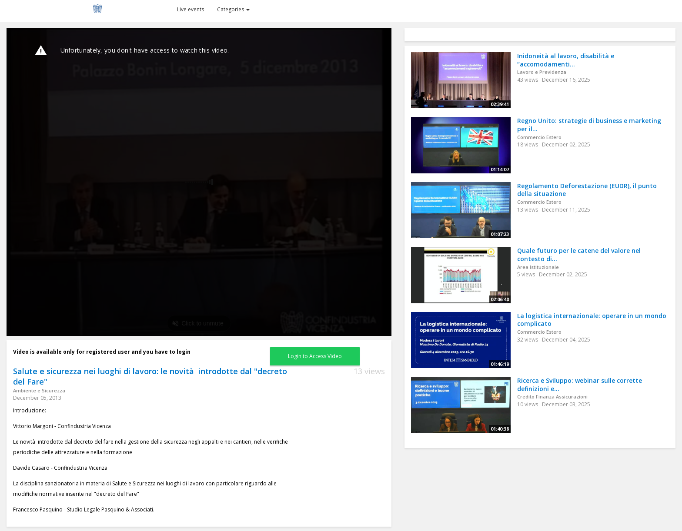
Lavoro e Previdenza (541, 72)
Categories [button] (233, 9)
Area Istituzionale (538, 267)
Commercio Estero (539, 137)
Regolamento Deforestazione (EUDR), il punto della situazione (587, 190)
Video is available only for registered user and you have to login (102, 351)
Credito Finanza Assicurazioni (552, 396)
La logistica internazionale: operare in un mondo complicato (591, 320)
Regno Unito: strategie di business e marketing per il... (589, 124)
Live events (190, 9)
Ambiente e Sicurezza (39, 390)
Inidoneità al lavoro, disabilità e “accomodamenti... (565, 60)
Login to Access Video (315, 356)
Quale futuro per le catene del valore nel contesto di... (579, 254)
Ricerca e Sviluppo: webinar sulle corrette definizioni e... (579, 384)
